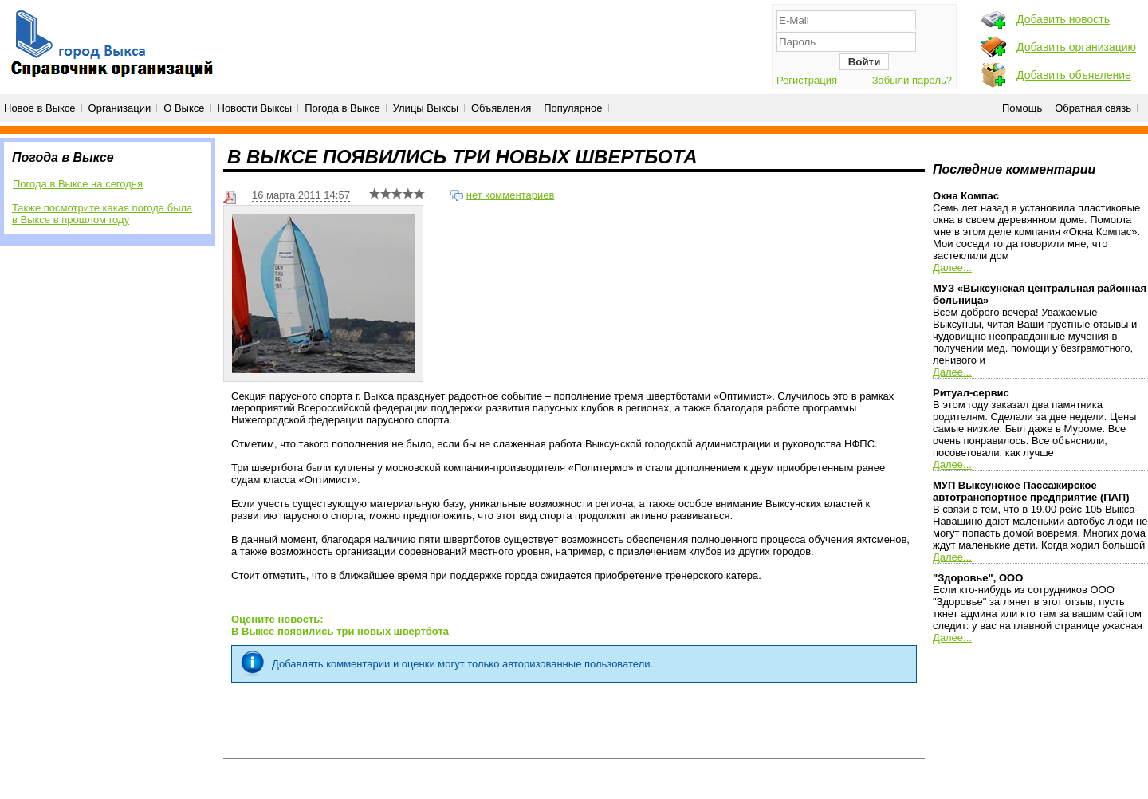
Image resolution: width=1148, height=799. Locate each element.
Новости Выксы (255, 108)
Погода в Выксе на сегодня (78, 184)
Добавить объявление (1073, 75)
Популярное (573, 108)
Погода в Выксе (342, 108)
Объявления (501, 108)
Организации (119, 108)
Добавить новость (1063, 19)
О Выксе (183, 108)
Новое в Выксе (40, 108)
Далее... (952, 268)
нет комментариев (510, 195)
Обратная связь (1093, 108)
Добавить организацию (1076, 47)
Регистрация (806, 80)
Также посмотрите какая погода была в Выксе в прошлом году (102, 214)
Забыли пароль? (912, 80)
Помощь (1022, 108)
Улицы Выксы (425, 108)
